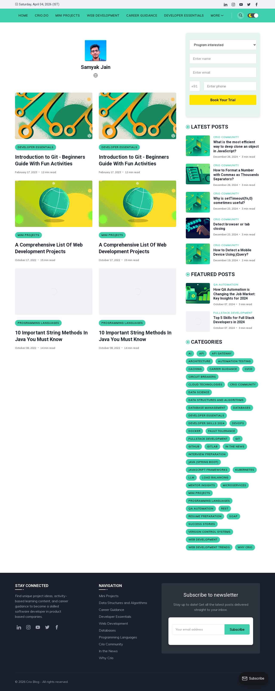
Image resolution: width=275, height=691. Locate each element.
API (201, 353)
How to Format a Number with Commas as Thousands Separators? (236, 174)
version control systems (209, 531)
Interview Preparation (207, 454)
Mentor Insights (201, 485)
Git (237, 438)
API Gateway (222, 353)
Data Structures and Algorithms (216, 400)
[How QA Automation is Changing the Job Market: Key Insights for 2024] (199, 294)
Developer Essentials (184, 15)
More (217, 15)
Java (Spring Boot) (203, 462)
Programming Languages (38, 323)
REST (224, 508)
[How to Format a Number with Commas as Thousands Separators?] (199, 175)
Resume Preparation (205, 516)
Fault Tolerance (221, 431)
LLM (191, 477)
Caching (195, 369)
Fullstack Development (232, 312)
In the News (234, 446)
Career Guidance (141, 15)
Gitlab (212, 446)
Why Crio (245, 547)
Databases (242, 407)
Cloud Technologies (205, 384)
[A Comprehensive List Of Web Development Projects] (53, 203)
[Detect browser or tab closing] (199, 228)
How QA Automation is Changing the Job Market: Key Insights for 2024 (234, 294)
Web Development (103, 15)
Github (193, 446)
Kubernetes (244, 469)
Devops (238, 423)
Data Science (198, 392)
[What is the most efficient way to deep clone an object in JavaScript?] (199, 146)
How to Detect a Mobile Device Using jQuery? (232, 252)
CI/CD (248, 369)
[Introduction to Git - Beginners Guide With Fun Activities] (53, 116)
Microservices (234, 485)
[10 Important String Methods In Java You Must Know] (53, 291)
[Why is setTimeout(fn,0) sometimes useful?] (199, 202)
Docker (194, 431)
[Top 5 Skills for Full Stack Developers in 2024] (199, 321)
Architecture (199, 361)
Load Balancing (215, 477)
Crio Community (226, 137)
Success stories (201, 524)
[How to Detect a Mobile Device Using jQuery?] (199, 254)
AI (189, 353)
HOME (23, 15)
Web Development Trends (209, 547)
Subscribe (237, 629)
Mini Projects (67, 15)
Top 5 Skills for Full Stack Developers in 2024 (233, 320)
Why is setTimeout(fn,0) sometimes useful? (232, 200)
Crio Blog (32, 682)
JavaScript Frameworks (208, 469)
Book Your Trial (223, 100)
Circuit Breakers (202, 376)
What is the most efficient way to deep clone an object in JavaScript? (236, 146)
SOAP (233, 516)
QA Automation (225, 284)
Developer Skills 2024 (206, 423)
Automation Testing (234, 361)
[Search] (240, 15)
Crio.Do (42, 15)
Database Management (206, 407)
